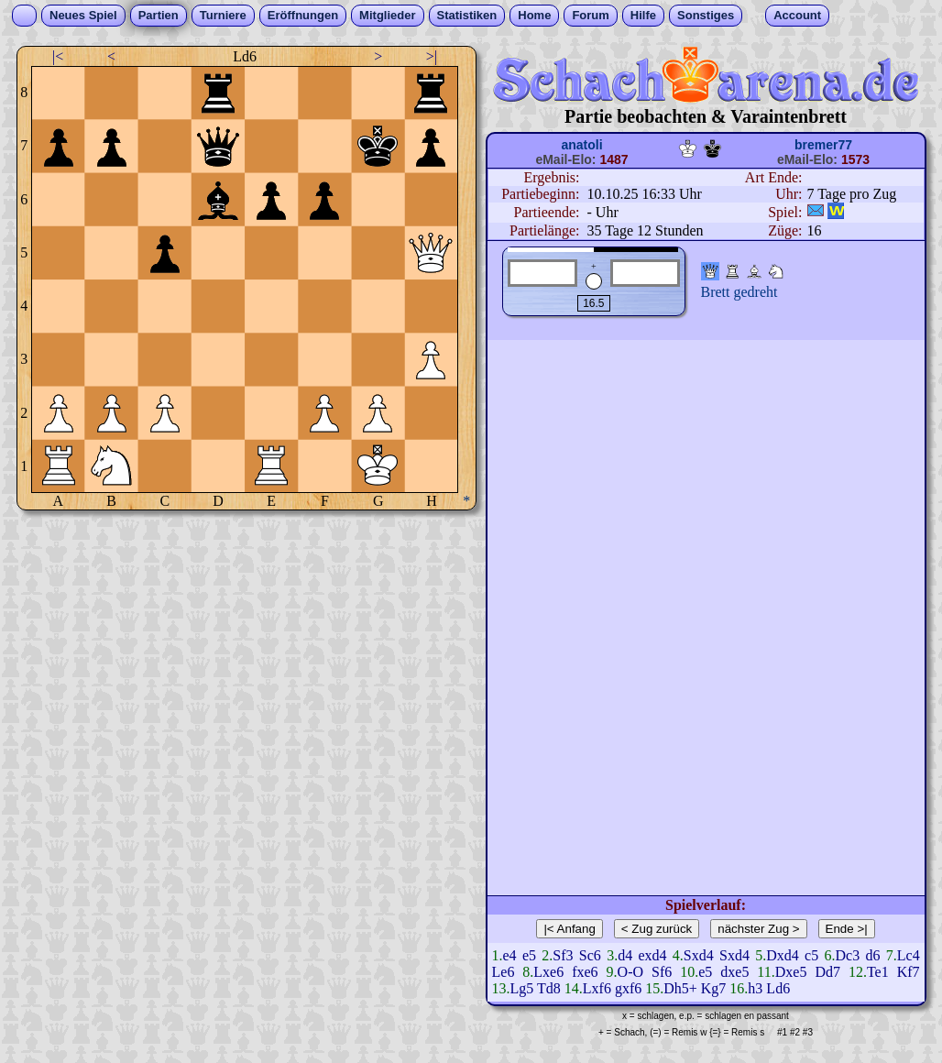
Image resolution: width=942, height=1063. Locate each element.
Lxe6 (548, 972)
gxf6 (628, 988)
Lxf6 (597, 988)
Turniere (223, 15)
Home (534, 15)
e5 (529, 955)
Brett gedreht (739, 292)
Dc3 (848, 955)
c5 (811, 955)
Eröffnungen (303, 15)
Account (797, 15)
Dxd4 (782, 955)
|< (57, 56)
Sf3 (563, 955)
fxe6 (584, 972)
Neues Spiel (83, 15)
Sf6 (662, 972)
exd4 (652, 955)
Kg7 (714, 988)
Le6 (503, 972)
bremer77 (823, 144)
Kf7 (908, 972)
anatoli (581, 144)
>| (431, 56)
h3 (755, 988)
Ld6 (778, 988)
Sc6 (590, 955)
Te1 (878, 972)
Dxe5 (791, 972)
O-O (630, 972)
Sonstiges (705, 15)
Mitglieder (387, 15)
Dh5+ (680, 988)
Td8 (549, 988)
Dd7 (827, 972)
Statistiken (467, 15)
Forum (590, 15)
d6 (872, 955)
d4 (625, 955)
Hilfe (643, 15)
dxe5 (734, 972)
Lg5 (522, 988)
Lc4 (908, 955)
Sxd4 (699, 955)
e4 (510, 955)
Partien (158, 15)
